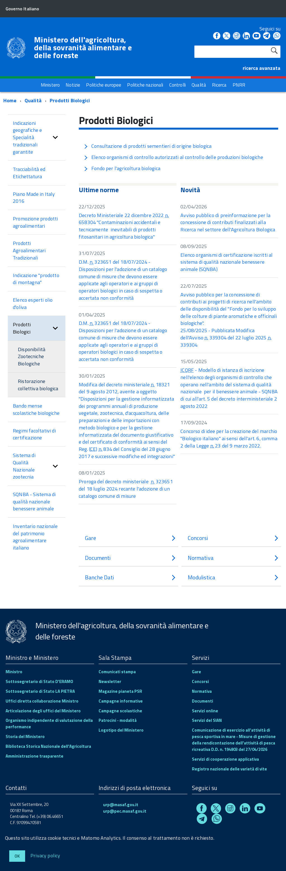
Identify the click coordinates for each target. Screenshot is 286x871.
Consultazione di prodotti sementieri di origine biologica (147, 146)
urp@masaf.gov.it (120, 804)
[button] (55, 138)
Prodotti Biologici (70, 100)
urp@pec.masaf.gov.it (124, 811)
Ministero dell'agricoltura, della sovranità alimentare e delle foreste (83, 47)
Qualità (33, 100)
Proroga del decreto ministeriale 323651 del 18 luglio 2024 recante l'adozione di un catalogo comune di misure (126, 488)
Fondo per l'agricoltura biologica (122, 168)
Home (9, 100)
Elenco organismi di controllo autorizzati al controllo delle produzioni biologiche (173, 157)
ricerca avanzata (261, 68)
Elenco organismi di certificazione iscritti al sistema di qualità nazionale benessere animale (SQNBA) (226, 262)
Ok (17, 856)
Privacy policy (45, 855)
